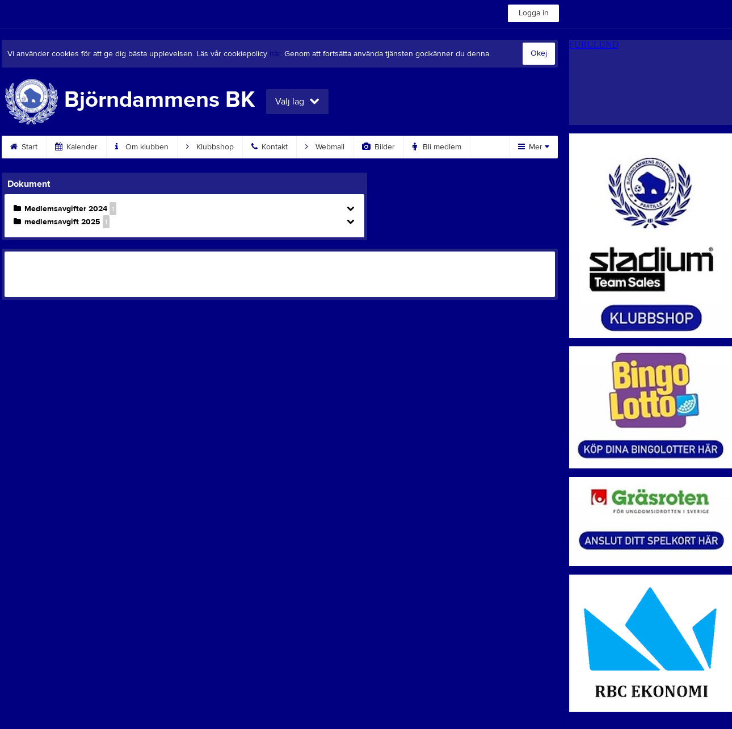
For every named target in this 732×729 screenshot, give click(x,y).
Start (23, 147)
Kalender (76, 147)
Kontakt (269, 147)
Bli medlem (437, 147)
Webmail (324, 147)
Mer (533, 147)
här (275, 54)
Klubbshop (210, 147)
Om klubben (142, 147)
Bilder (378, 147)
